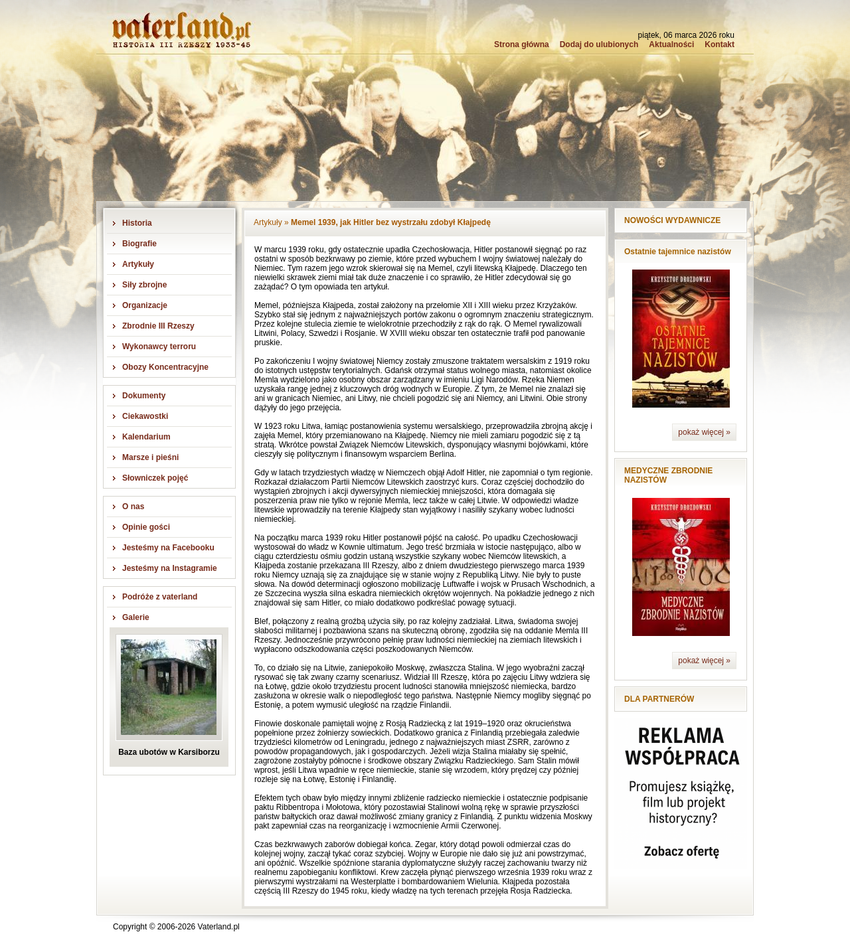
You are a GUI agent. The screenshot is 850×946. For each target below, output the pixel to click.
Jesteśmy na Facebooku (168, 547)
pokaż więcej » (704, 432)
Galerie (135, 617)
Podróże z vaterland (159, 596)
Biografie (139, 243)
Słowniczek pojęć (155, 478)
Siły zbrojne (144, 284)
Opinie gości (146, 527)
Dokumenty (143, 395)
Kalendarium (146, 436)
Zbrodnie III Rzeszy (158, 326)
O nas (133, 506)
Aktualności (671, 44)
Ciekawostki (145, 416)
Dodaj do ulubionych (599, 44)
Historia (137, 223)
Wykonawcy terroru (159, 346)
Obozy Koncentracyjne (165, 367)
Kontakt (719, 44)
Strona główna (521, 44)
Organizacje (144, 305)
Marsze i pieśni (150, 457)
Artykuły (138, 264)
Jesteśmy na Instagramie (169, 568)
